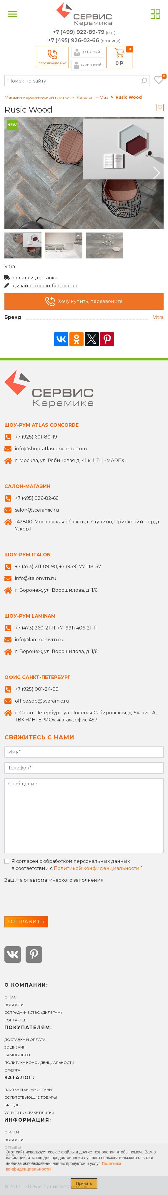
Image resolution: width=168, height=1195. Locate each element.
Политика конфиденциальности (39, 1062)
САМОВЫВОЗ (17, 1055)
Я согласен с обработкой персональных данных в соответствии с (76, 864)
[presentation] (49, 900)
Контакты (14, 1020)
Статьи (11, 1132)
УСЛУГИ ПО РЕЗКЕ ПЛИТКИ (29, 1112)
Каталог (84, 97)
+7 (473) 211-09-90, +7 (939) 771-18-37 (58, 566)
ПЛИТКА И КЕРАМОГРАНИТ (29, 1089)
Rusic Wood (129, 97)
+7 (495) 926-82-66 (84, 40)
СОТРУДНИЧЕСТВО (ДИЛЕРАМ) (33, 1012)
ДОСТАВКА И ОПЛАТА (25, 1039)
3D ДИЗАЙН (15, 1047)
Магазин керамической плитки (36, 97)
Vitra (104, 97)
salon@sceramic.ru (37, 510)
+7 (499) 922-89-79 (84, 32)
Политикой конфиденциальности (96, 868)
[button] (157, 173)
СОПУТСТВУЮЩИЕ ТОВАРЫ (30, 1097)
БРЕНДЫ (12, 1105)
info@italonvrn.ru (35, 578)
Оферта (12, 1070)
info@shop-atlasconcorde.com (51, 448)
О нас (10, 997)
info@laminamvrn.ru (39, 639)
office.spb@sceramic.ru (42, 701)
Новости (14, 1005)
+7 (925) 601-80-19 (36, 437)
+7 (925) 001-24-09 (37, 689)
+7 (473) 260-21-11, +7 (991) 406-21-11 (56, 628)
